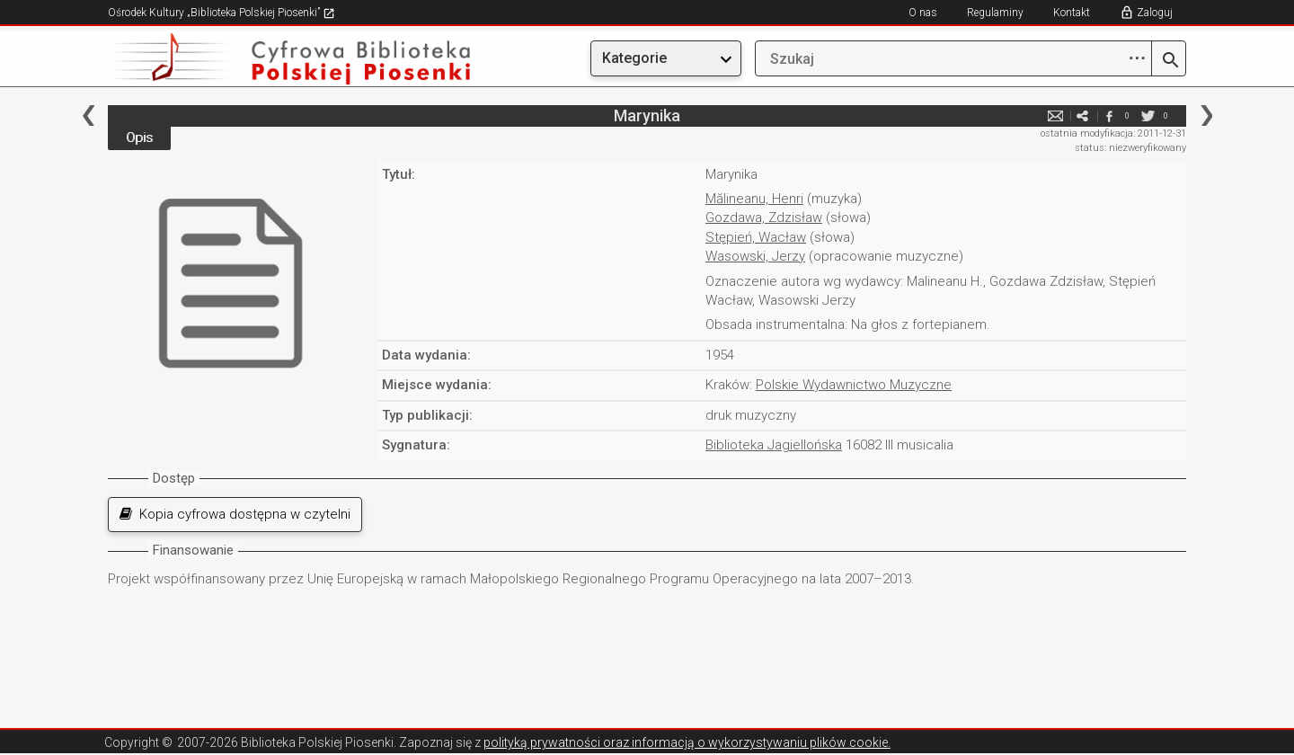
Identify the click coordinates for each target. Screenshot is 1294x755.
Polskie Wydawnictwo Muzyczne (854, 385)
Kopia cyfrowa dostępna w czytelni (235, 514)
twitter (1148, 115)
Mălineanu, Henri (754, 199)
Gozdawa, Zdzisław (763, 217)
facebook (1109, 115)
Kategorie (634, 58)
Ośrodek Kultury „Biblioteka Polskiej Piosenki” (221, 12)
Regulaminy (995, 12)
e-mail (1055, 115)
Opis (139, 137)
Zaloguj (1155, 12)
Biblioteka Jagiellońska (773, 445)
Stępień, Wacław (755, 237)
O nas (922, 12)
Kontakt (1071, 12)
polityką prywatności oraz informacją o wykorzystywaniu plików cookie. (687, 742)
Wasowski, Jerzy (755, 256)
